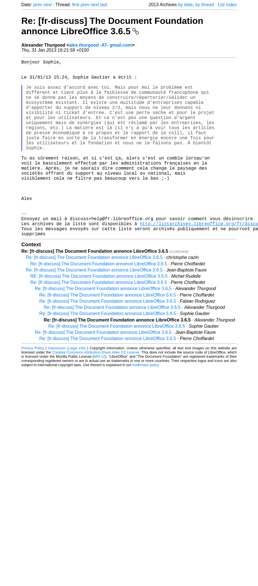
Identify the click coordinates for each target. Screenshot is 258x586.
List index (227, 4)
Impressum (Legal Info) (67, 387)
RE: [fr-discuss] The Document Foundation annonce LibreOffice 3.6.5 (98, 315)
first (75, 4)
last (103, 4)
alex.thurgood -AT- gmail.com (100, 45)
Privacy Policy (32, 387)
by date (185, 4)
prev (37, 4)
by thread (204, 4)
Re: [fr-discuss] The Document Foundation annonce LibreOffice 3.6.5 (112, 26)
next (47, 4)
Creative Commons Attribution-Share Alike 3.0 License (95, 391)
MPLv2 (99, 396)
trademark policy (145, 404)
